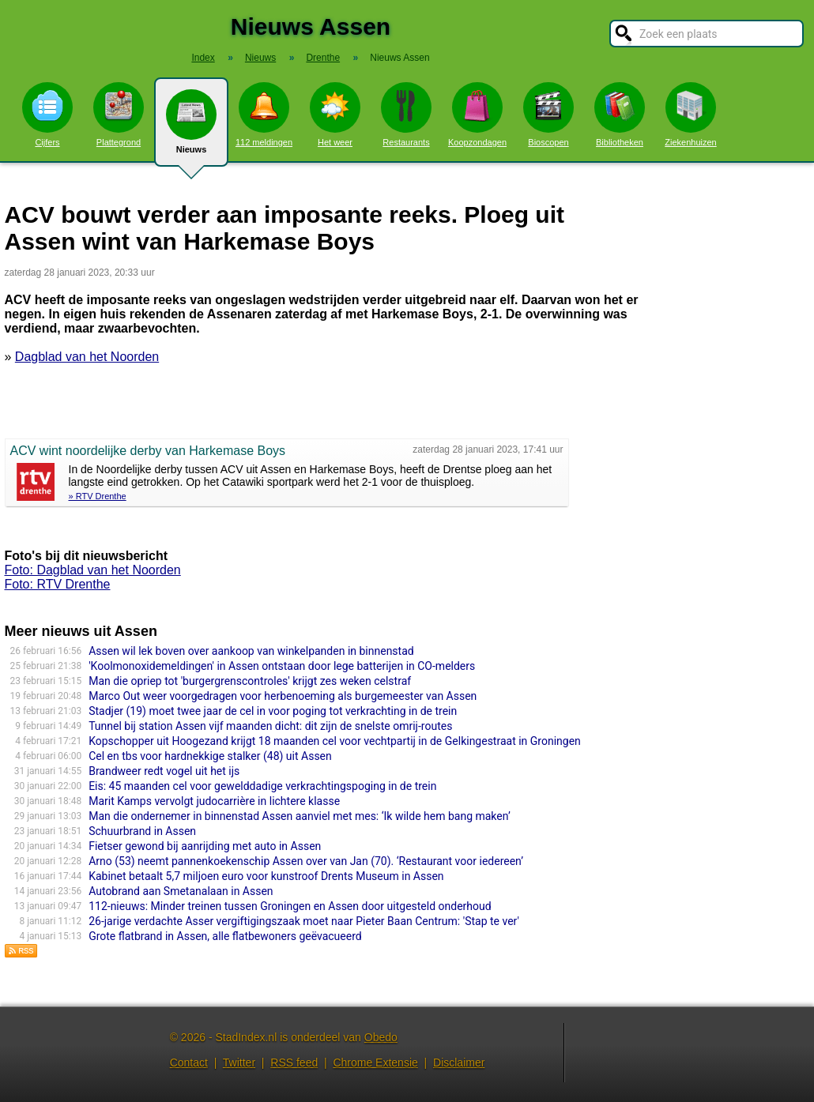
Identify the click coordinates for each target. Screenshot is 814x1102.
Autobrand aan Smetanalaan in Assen (181, 891)
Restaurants (406, 114)
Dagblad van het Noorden (87, 356)
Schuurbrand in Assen (142, 831)
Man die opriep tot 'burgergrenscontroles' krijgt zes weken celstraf (250, 681)
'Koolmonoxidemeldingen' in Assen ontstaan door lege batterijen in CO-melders (282, 666)
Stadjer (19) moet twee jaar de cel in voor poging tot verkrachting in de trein (273, 711)
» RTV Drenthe (97, 496)
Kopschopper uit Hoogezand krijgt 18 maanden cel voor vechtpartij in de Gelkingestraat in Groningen (335, 741)
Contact (189, 1062)
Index (202, 57)
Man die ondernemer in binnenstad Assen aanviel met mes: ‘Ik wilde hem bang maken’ (300, 816)
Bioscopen (548, 114)
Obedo (381, 1037)
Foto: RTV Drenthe (58, 584)
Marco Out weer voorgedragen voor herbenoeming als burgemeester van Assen (283, 696)
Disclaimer (458, 1062)
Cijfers (47, 114)
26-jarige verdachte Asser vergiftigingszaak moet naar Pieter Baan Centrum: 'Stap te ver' (304, 921)
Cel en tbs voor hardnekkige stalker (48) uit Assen (210, 756)
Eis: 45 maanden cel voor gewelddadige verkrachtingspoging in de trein (262, 786)
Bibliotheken (619, 114)
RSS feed (294, 1062)
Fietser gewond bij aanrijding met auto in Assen (205, 846)
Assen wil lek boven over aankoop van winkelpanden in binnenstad (251, 651)
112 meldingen (264, 114)
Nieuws (191, 128)
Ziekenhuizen (690, 114)
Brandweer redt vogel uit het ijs (164, 771)
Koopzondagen (477, 114)
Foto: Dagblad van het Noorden (93, 570)
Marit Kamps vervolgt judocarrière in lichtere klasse (214, 801)
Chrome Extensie (375, 1062)
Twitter (239, 1062)
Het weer (335, 114)
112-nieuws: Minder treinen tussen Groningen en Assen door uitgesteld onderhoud (290, 906)
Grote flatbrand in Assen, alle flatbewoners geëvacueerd (225, 936)
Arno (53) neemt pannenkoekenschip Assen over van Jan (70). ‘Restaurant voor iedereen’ (306, 861)
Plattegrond (118, 114)
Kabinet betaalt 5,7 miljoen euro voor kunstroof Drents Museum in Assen (266, 876)
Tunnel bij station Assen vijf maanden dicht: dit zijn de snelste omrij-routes (270, 726)
